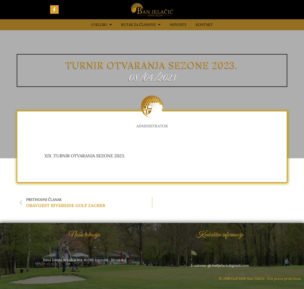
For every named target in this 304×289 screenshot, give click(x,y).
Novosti (178, 24)
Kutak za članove (140, 24)
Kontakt (204, 24)
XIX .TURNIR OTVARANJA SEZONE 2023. (84, 156)
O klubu (101, 24)
